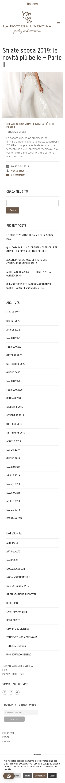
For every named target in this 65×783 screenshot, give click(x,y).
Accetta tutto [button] (39, 776)
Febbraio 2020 (14, 389)
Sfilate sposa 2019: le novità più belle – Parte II (32, 125)
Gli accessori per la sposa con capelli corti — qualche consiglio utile (29, 286)
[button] (9, 776)
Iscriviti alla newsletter (20, 705)
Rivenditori (8, 733)
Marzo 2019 (13, 484)
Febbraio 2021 (14, 346)
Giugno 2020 (13, 372)
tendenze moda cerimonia (21, 637)
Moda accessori (15, 568)
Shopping (12, 603)
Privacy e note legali (13, 674)
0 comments (16, 175)
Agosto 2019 (13, 441)
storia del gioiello (17, 628)
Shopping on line (16, 611)
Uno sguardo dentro (18, 654)
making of (12, 560)
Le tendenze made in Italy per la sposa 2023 (30, 237)
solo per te (13, 620)
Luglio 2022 (13, 312)
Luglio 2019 (13, 449)
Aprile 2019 (13, 475)
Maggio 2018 (13, 492)
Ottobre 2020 (14, 355)
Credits (6, 741)
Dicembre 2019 (14, 406)
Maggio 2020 (13, 381)
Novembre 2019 (15, 415)
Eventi (5, 737)
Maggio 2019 (13, 466)
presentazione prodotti (21, 594)
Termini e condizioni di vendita (17, 666)
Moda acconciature (18, 577)
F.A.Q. (4, 670)
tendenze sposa (16, 131)
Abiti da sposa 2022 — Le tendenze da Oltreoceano (28, 274)
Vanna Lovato (19, 171)
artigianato (13, 551)
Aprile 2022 (13, 329)
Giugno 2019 (13, 458)
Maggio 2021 (13, 338)
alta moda (12, 542)
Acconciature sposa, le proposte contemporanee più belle (26, 261)
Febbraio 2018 (14, 518)
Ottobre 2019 (14, 424)
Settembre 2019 (15, 432)
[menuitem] (32, 4)
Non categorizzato (17, 585)
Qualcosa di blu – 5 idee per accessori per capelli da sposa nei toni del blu (31, 249)
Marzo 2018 (13, 509)
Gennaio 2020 (14, 398)
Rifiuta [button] (27, 776)
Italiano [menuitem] (32, 4)
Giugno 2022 (13, 321)
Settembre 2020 (15, 363)
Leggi (52, 776)
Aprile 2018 (13, 501)
